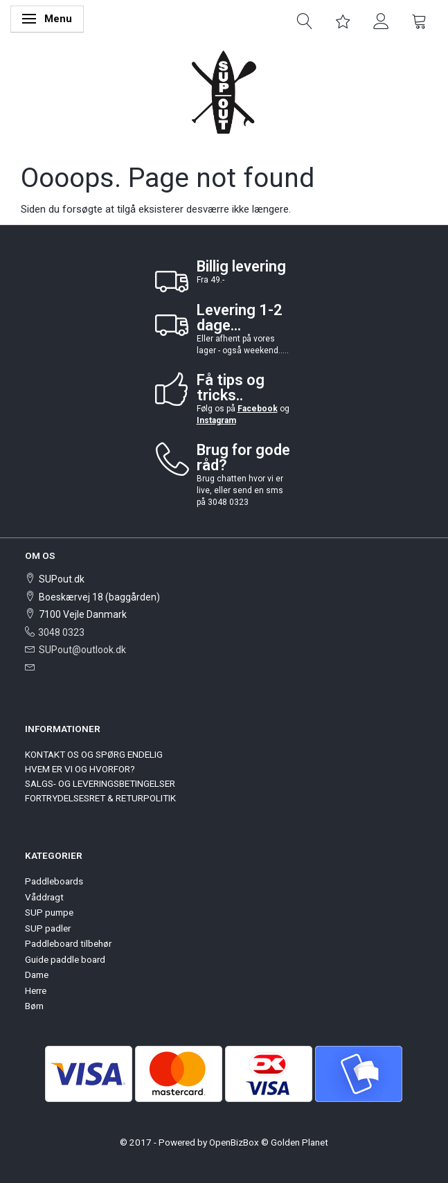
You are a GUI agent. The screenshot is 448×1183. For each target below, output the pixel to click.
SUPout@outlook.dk (82, 649)
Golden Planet (299, 1142)
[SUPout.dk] (224, 91)
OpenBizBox (234, 1142)
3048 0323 (61, 632)
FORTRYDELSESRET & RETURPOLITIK (100, 797)
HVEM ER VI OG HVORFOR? (80, 768)
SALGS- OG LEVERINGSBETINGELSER (100, 783)
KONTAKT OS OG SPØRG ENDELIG (94, 754)
